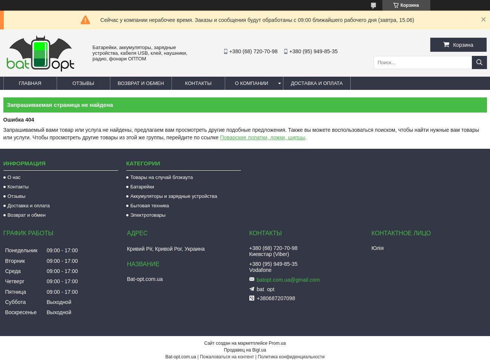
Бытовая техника (149, 205)
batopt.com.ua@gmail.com (288, 280)
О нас (14, 177)
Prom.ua (277, 343)
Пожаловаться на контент (227, 356)
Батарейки (142, 187)
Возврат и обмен (141, 83)
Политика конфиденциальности (291, 356)
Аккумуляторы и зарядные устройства (173, 196)
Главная (30, 83)
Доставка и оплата (317, 83)
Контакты (198, 83)
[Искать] (479, 62)
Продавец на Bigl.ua (245, 350)
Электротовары (147, 215)
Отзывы (83, 83)
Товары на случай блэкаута (161, 177)
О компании (251, 83)
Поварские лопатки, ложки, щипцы (262, 137)
